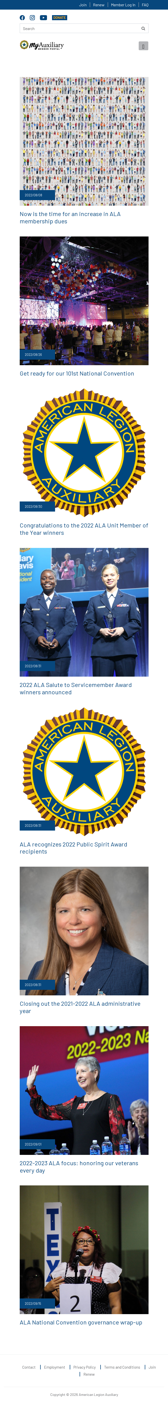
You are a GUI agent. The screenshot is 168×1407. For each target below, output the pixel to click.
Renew (99, 4)
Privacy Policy (85, 1367)
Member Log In (123, 4)
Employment (54, 1367)
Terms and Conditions (122, 1367)
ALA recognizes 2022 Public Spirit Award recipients (73, 847)
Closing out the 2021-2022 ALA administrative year (80, 1007)
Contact (29, 1367)
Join (83, 4)
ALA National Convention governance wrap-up (81, 1322)
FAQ (145, 4)
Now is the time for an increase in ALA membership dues (70, 217)
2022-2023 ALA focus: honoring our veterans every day (79, 1166)
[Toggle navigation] (143, 45)
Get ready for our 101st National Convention (77, 373)
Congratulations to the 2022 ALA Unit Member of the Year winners (84, 528)
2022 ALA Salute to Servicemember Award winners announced (76, 688)
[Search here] (84, 28)
